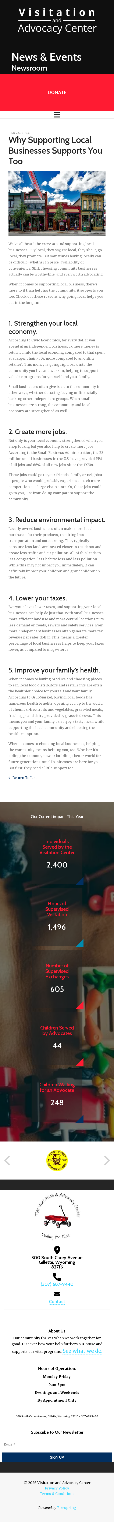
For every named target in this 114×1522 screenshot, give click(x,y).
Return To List (24, 778)
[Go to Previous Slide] (7, 1160)
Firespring (66, 1508)
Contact (57, 1301)
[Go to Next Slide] (107, 1160)
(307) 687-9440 (57, 1284)
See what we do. (82, 1351)
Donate (57, 92)
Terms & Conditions (57, 1494)
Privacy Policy (57, 1488)
